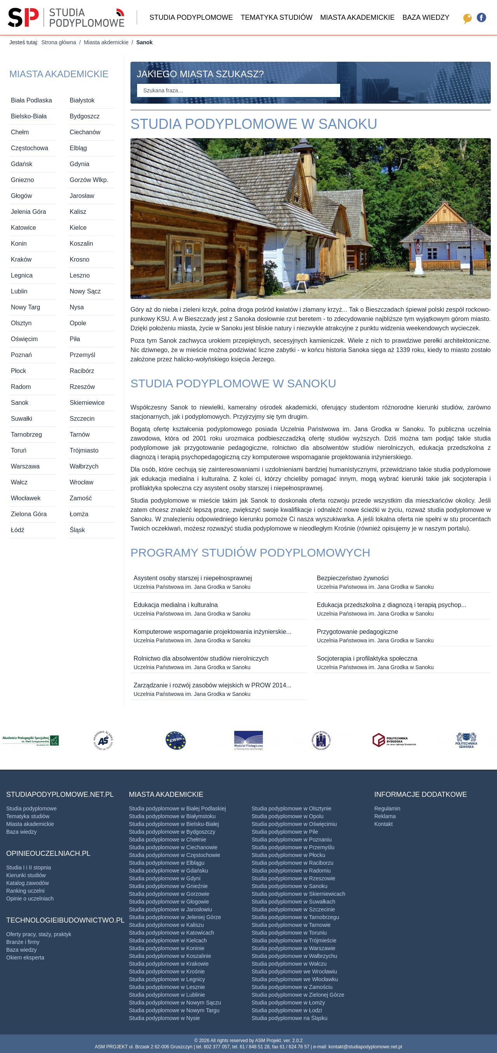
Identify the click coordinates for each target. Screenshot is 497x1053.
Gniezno (22, 180)
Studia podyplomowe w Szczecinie (293, 909)
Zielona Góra (29, 514)
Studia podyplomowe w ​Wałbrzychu (294, 956)
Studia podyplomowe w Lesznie (167, 987)
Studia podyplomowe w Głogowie (169, 902)
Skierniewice (87, 402)
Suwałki (21, 418)
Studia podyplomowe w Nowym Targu (174, 1010)
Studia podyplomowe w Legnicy (167, 979)
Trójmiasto (84, 450)
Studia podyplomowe (191, 17)
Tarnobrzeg (26, 434)
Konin (19, 243)
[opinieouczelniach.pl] (466, 17)
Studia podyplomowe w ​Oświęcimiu (294, 824)
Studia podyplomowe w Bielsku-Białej (174, 824)
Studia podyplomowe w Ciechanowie (173, 847)
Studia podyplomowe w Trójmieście (294, 940)
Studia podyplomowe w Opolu (287, 816)
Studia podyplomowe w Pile (285, 832)
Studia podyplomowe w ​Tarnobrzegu (295, 917)
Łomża (79, 514)
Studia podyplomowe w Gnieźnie (168, 886)
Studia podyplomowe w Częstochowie (174, 855)
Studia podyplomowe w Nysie (164, 1018)
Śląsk (77, 530)
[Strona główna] (66, 17)
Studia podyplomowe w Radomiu (291, 870)
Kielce (78, 227)
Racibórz (82, 371)
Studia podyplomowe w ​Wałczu (289, 964)
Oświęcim (24, 339)
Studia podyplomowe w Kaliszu (166, 925)
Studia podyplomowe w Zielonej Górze (298, 995)
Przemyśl (83, 355)
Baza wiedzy (425, 17)
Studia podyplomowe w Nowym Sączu (175, 1002)
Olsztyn (21, 323)
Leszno (80, 275)
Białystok (82, 100)
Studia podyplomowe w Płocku (288, 855)
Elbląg (78, 148)
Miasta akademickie (357, 17)
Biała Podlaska (31, 100)
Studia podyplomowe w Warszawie (293, 948)
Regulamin (387, 808)
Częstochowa (29, 148)
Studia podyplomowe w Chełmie (167, 839)
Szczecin (82, 418)
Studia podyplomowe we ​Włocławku (295, 979)
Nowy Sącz (85, 291)
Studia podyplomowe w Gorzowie (169, 894)
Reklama (385, 816)
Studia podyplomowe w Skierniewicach (298, 894)
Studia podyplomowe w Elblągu (167, 863)
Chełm (20, 132)
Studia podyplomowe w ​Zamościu (292, 987)
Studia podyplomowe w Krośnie (167, 971)
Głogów (21, 196)
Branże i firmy (23, 942)
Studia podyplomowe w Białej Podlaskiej (177, 808)
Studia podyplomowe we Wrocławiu (294, 971)
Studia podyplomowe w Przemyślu (293, 847)
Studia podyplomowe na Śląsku (289, 1018)
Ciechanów (85, 132)
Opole (78, 323)
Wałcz (19, 482)
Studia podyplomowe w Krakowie (169, 964)
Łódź (17, 530)
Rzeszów (82, 386)
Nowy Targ (25, 307)
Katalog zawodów (27, 883)
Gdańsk (21, 164)
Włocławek (25, 498)
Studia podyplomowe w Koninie (167, 948)
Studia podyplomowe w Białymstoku (172, 816)
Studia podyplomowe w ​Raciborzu (293, 863)
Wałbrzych (84, 466)
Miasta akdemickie (106, 42)
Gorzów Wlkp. (89, 180)
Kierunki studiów (26, 875)
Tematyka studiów (277, 17)
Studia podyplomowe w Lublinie (167, 995)
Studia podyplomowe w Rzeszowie (293, 878)
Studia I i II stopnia (28, 867)
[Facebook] (481, 17)
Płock (18, 371)
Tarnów (80, 434)
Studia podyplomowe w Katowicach (171, 933)
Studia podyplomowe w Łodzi (287, 1010)
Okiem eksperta (25, 957)
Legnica (22, 275)
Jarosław (82, 196)
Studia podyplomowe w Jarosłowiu (170, 909)
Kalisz (78, 211)
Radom (21, 386)
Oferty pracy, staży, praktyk (38, 934)
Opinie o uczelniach (30, 898)
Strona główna (58, 42)
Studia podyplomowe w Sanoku (289, 886)
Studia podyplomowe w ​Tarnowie (291, 925)
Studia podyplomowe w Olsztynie (291, 808)
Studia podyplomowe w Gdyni (164, 878)
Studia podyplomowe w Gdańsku (168, 870)
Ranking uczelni (25, 891)
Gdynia (80, 164)
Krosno (80, 259)
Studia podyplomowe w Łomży (288, 1002)
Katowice (23, 227)
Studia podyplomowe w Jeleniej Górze (175, 917)
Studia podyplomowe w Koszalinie (170, 956)
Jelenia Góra (28, 211)
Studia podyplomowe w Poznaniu (292, 839)
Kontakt (383, 824)
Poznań (21, 355)
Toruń (18, 450)
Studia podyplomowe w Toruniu (289, 933)
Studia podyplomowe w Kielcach (168, 940)
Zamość (81, 498)
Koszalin (81, 243)
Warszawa (25, 466)
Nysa (77, 307)
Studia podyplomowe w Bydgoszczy (172, 832)
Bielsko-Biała (29, 116)
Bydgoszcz (85, 116)
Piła (75, 339)
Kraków (21, 259)
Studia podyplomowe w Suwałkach (293, 902)
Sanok (19, 402)
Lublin (19, 291)
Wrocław (82, 482)
